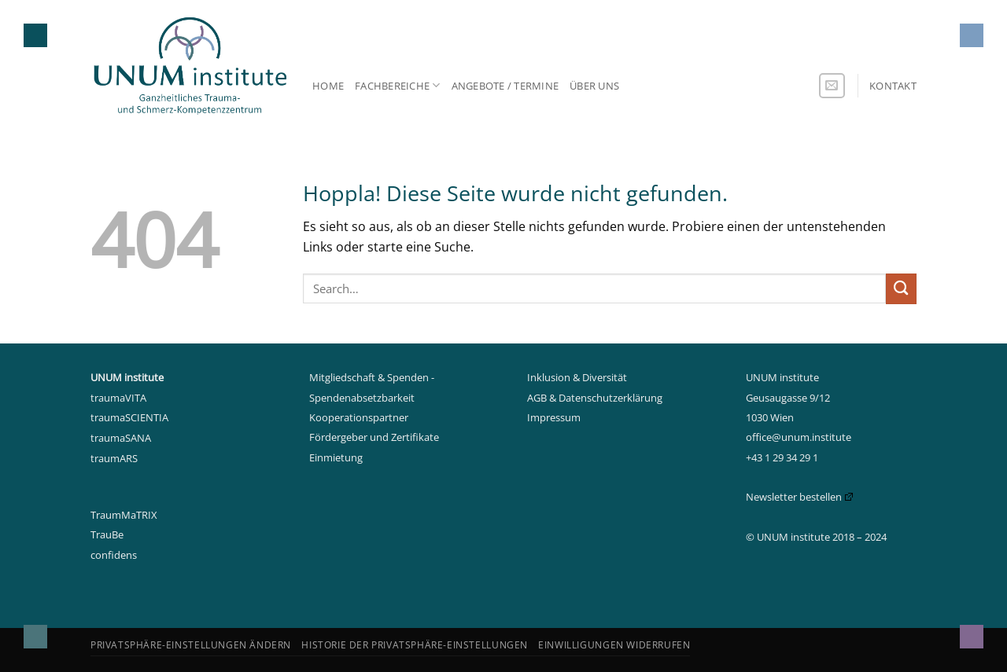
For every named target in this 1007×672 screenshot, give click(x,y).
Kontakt (893, 86)
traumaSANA (120, 438)
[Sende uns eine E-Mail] (832, 86)
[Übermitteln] (901, 289)
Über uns (594, 86)
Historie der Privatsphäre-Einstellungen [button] (414, 645)
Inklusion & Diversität (577, 377)
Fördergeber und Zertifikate (374, 437)
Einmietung (336, 457)
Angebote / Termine (505, 86)
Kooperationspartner (358, 417)
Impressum (554, 417)
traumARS (114, 458)
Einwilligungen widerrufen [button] (614, 645)
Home (328, 86)
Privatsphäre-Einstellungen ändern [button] (190, 645)
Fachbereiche (398, 85)
